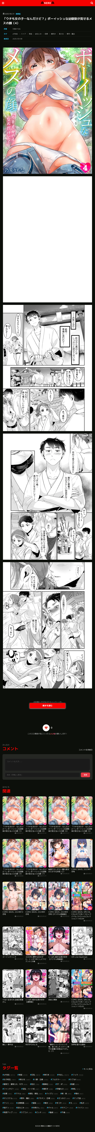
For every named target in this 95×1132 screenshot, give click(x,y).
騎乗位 (48, 1084)
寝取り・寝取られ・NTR (15, 1084)
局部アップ (10, 1112)
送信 (85, 775)
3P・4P (62, 1084)
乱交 (85, 1103)
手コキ (61, 1103)
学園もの (62, 1089)
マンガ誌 (79, 1098)
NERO (47, 3)
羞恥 (37, 1103)
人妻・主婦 (41, 1079)
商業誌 (18, 14)
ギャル (53, 1107)
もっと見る (88, 1069)
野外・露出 (71, 34)
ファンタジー (11, 1089)
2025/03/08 (17, 39)
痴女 (49, 1103)
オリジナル (10, 1098)
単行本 (49, 1075)
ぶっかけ (64, 1098)
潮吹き (53, 34)
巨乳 (35, 1075)
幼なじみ (38, 34)
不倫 (66, 1112)
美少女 (61, 34)
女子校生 (10, 1079)
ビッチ (41, 1112)
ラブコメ (26, 1112)
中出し (63, 1075)
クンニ (9, 1103)
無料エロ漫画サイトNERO (50, 1126)
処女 (35, 1084)
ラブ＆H (75, 1079)
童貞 (54, 1112)
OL (73, 1103)
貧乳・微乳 (36, 1093)
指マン (9, 1107)
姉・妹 (66, 1093)
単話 (30, 34)
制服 (75, 1084)
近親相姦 (23, 1103)
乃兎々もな (16, 29)
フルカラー (59, 1079)
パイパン (83, 1107)
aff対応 (15, 34)
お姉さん (38, 1107)
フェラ (78, 1075)
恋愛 (46, 34)
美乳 (76, 1089)
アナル (20, 1093)
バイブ (23, 34)
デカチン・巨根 (46, 1098)
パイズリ (52, 1093)
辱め (79, 1093)
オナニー (67, 1107)
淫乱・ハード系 (31, 1089)
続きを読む (47, 705)
